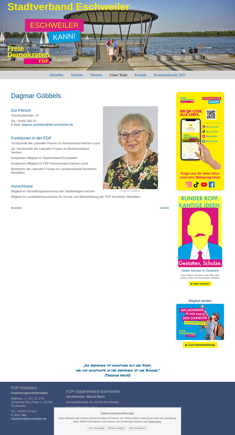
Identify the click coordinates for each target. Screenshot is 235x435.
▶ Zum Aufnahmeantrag (200, 344)
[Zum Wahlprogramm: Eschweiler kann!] (54, 25)
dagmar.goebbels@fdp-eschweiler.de (47, 124)
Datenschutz (155, 421)
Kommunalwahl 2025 (170, 75)
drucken (16, 208)
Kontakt (140, 75)
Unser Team (118, 75)
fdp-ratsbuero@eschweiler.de (28, 416)
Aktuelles (56, 75)
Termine (77, 75)
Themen (96, 75)
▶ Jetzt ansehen (200, 283)
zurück (164, 208)
